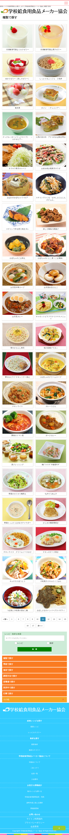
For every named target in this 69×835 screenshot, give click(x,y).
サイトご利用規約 (34, 819)
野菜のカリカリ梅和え (17, 494)
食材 (50, 643)
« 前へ (5, 619)
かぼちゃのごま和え (17, 258)
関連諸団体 (34, 808)
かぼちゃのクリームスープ (50, 377)
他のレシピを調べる (34, 791)
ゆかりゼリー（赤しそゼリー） (17, 79)
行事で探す (8, 693)
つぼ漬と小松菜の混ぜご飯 (17, 610)
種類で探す (8, 658)
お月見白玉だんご (51, 287)
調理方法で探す (10, 676)
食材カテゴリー (34, 750)
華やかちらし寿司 (17, 348)
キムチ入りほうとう (17, 581)
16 (28, 626)
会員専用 (35, 827)
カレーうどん (51, 406)
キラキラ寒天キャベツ (17, 168)
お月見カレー (17, 316)
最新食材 (34, 744)
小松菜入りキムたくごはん (50, 581)
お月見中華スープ (17, 287)
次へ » (40, 626)
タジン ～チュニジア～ (50, 108)
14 (60, 619)
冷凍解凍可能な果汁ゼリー (50, 49)
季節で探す (8, 664)
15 (65, 619)
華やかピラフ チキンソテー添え (17, 377)
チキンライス (17, 406)
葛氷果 (17, 108)
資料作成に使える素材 (34, 803)
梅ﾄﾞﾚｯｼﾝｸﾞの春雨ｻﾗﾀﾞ (51, 465)
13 (54, 619)
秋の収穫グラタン (51, 348)
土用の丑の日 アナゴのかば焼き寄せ (51, 137)
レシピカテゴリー (34, 732)
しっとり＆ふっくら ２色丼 (50, 79)
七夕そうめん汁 (51, 494)
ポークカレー (51, 435)
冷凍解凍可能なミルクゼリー (17, 49)
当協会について (34, 762)
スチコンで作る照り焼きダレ (17, 229)
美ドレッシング (17, 465)
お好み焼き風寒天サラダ (50, 168)
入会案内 (34, 779)
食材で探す (8, 670)
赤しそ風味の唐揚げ (51, 229)
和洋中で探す (9, 688)
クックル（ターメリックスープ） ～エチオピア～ (17, 138)
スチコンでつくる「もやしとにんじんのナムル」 (51, 199)
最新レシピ (34, 727)
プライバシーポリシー (34, 823)
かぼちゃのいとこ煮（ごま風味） (51, 258)
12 (48, 619)
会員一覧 (34, 773)
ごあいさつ (34, 768)
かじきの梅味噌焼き (51, 523)
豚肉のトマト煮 (17, 435)
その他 (6, 699)
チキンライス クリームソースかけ (17, 552)
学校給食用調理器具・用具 (34, 797)
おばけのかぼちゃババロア (17, 198)
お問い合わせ (34, 814)
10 (37, 619)
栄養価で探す (9, 682)
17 (33, 626)
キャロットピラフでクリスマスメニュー (51, 317)
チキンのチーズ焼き (51, 552)
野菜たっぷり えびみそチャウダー (17, 523)
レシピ (19, 643)
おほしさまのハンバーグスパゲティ (51, 610)
